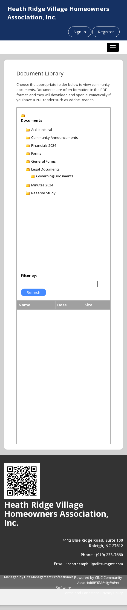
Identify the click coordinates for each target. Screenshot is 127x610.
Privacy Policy (111, 592)
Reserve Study (43, 192)
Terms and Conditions (81, 592)
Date (62, 304)
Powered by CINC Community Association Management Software (89, 582)
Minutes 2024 (42, 185)
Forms (36, 153)
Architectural (41, 129)
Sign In (80, 31)
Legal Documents (45, 169)
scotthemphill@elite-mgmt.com (95, 563)
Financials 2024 (43, 145)
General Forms (43, 161)
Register (106, 31)
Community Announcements (54, 137)
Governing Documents (54, 176)
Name (24, 304)
